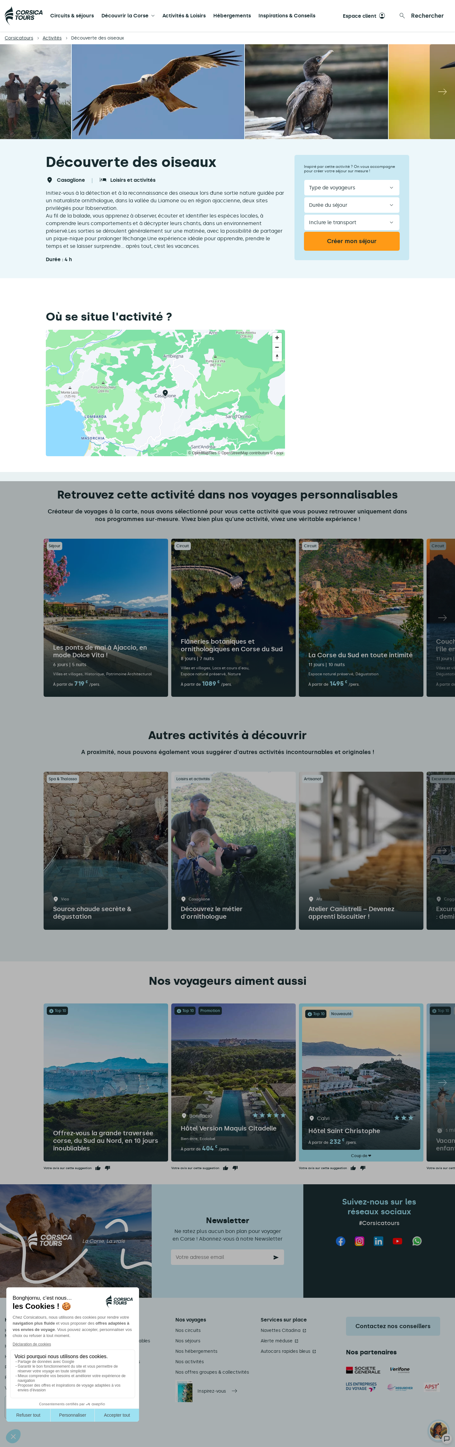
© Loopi (276, 453)
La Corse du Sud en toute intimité (360, 655)
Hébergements (232, 16)
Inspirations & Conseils (286, 16)
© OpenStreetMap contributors (243, 453)
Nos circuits (188, 1330)
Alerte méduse (277, 1341)
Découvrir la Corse (125, 16)
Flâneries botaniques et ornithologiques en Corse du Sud (232, 645)
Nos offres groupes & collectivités (212, 1372)
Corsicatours (19, 38)
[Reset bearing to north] (277, 356)
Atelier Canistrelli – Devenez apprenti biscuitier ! (351, 912)
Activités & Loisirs (184, 16)
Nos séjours (187, 1341)
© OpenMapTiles (202, 453)
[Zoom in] (277, 337)
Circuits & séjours (72, 16)
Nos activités (189, 1361)
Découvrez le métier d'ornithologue (212, 912)
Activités (52, 38)
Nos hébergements (196, 1351)
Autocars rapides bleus (285, 1351)
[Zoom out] (277, 347)
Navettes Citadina (280, 1330)
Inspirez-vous (211, 1391)
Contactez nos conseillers (393, 1326)
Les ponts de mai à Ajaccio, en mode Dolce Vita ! (100, 651)
